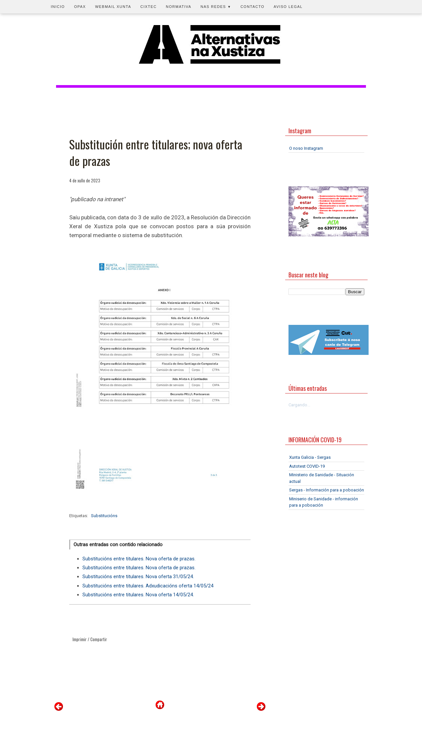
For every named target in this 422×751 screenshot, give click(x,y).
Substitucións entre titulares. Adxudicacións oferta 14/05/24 (147, 586)
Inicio (58, 7)
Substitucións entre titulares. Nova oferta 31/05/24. (138, 576)
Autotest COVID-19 (307, 466)
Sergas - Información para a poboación (326, 489)
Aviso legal (288, 7)
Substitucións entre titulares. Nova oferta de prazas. (139, 559)
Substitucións (104, 515)
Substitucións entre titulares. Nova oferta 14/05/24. (138, 595)
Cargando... (299, 404)
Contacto (252, 7)
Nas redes (215, 7)
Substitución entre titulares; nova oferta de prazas (155, 152)
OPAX (80, 7)
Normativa (178, 7)
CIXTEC (148, 7)
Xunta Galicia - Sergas (310, 457)
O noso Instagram (306, 148)
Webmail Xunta (113, 7)
